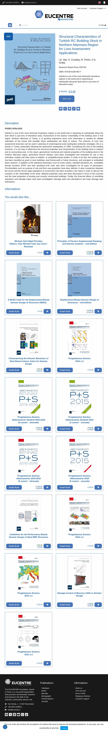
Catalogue (45, 688)
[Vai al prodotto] (28, 220)
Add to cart (66, 99)
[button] (10, 25)
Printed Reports (47, 699)
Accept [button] (64, 728)
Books (44, 691)
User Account (82, 8)
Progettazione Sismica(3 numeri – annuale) (79, 420)
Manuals (45, 693)
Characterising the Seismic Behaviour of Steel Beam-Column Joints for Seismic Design (28, 361)
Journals (45, 701)
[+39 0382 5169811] (3, 3)
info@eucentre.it (30, 3)
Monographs (46, 696)
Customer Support (97, 8)
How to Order (80, 693)
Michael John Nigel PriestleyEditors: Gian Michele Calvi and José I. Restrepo (28, 244)
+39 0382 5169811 (12, 3)
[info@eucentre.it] (23, 3)
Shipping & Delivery (82, 696)
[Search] (32, 25)
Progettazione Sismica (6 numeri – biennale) (28, 420)
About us (78, 688)
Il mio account (80, 691)
